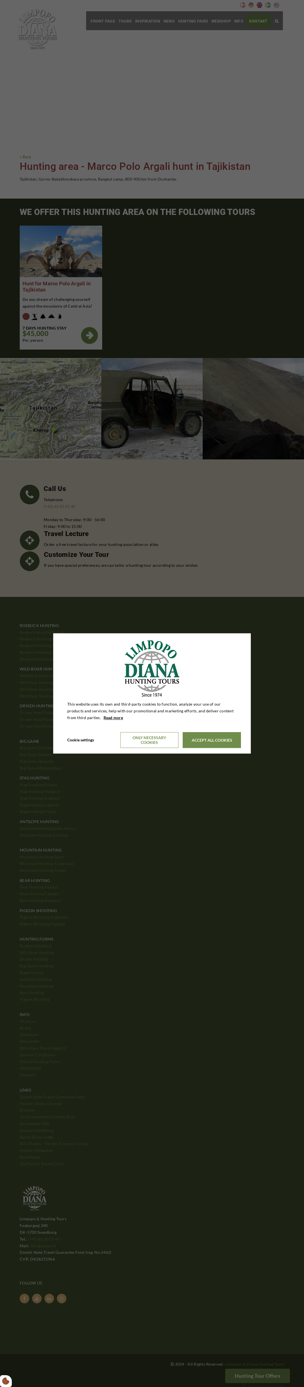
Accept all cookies (212, 740)
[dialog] (152, 693)
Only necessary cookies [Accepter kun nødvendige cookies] (149, 740)
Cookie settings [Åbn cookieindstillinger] (80, 740)
